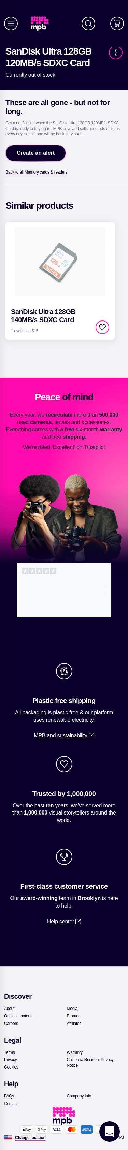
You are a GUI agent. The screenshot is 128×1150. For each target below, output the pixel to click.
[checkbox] (102, 327)
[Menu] (11, 23)
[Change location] (30, 1138)
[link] (42, 23)
